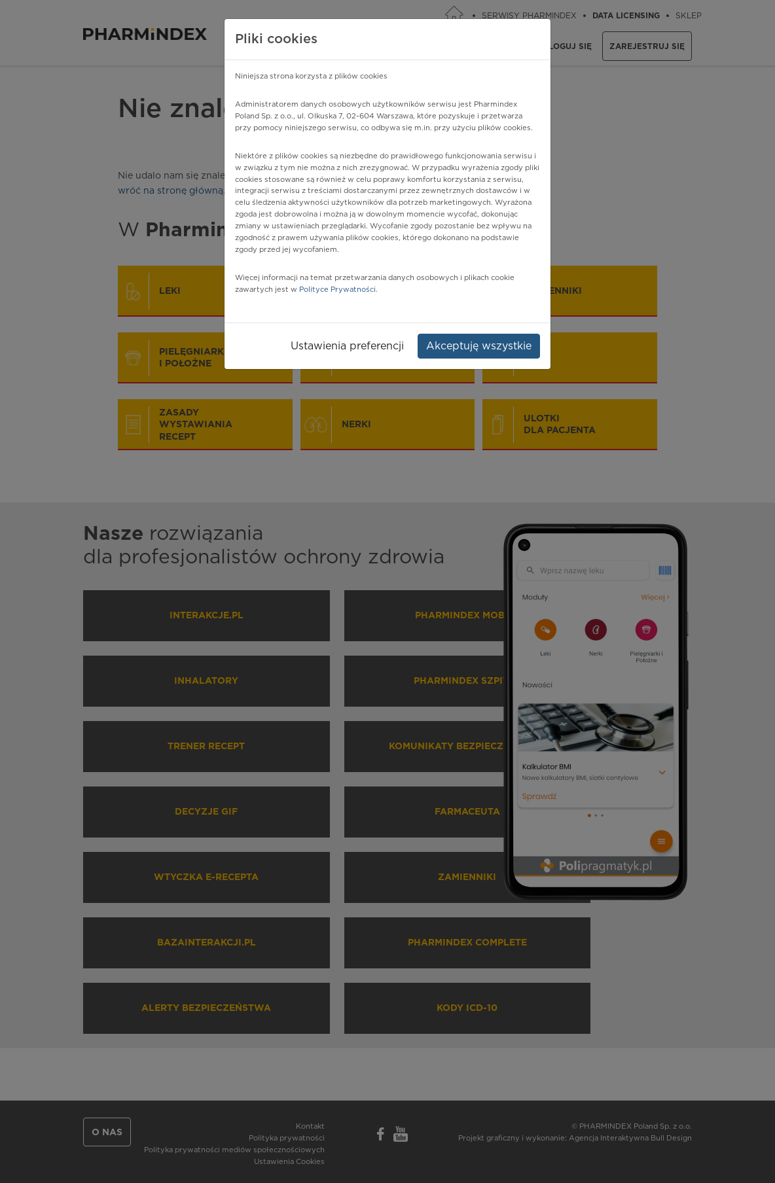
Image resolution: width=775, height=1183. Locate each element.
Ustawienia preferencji (347, 346)
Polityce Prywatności (337, 289)
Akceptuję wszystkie (479, 346)
